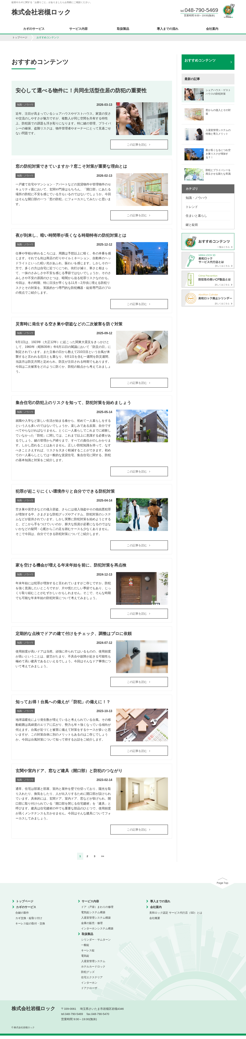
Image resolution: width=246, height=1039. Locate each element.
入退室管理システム (93, 964)
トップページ (19, 37)
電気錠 (85, 959)
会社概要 (154, 921)
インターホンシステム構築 (97, 932)
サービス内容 (78, 28)
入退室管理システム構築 (96, 921)
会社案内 (212, 28)
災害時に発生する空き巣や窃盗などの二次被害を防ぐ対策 (69, 325)
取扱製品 (123, 28)
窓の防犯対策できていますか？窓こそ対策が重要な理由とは (71, 166)
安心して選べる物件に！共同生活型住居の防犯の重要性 (81, 90)
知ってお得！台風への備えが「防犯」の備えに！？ (63, 704)
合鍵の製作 (22, 916)
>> (102, 859)
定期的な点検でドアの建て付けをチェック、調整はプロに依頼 (74, 636)
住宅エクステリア (92, 980)
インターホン (89, 986)
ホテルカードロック (93, 970)
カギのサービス (34, 28)
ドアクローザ (89, 991)
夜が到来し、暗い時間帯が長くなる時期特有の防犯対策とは (71, 236)
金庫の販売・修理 (92, 926)
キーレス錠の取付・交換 (30, 927)
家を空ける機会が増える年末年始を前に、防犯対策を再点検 (71, 567)
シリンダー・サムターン (96, 943)
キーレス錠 (88, 954)
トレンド (192, 206)
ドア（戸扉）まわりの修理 (97, 910)
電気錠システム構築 (93, 915)
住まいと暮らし (196, 215)
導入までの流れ (167, 28)
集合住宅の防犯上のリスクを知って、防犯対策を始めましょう (73, 404)
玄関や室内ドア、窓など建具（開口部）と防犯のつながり (69, 774)
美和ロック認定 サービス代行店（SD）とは (175, 916)
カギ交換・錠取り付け (28, 921)
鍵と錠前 (192, 224)
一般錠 (85, 948)
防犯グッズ (88, 975)
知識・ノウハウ (196, 197)
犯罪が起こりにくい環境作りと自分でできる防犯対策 (65, 493)
